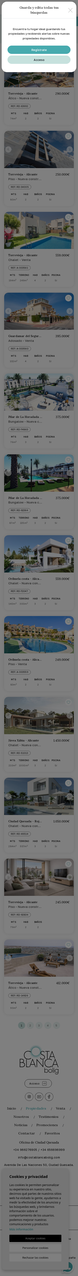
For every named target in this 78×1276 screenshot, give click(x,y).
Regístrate (39, 50)
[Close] (70, 10)
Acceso (39, 60)
